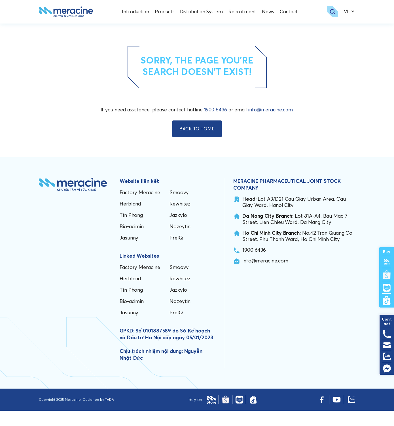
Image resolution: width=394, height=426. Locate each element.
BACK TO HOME (197, 144)
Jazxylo (178, 230)
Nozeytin (180, 241)
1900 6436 (215, 125)
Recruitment (243, 13)
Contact (290, 13)
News (269, 13)
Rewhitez (180, 219)
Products (166, 13)
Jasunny (129, 253)
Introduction (137, 13)
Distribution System (202, 13)
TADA (109, 415)
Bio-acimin (132, 241)
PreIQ (176, 253)
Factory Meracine (140, 207)
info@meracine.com (270, 125)
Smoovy (179, 207)
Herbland (130, 219)
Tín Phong (131, 230)
